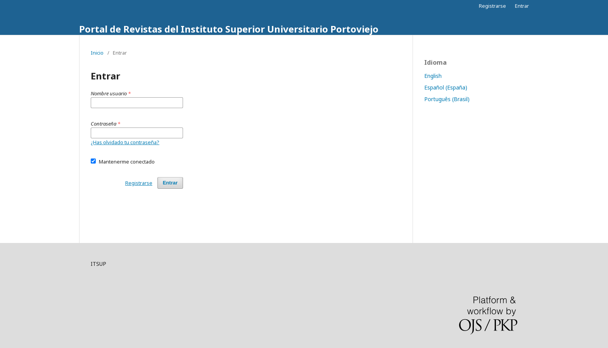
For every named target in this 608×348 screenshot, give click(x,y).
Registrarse (492, 5)
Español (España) (445, 87)
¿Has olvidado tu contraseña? (125, 142)
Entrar (522, 5)
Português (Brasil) (447, 99)
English (433, 75)
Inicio (97, 52)
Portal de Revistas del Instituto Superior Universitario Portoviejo (228, 28)
